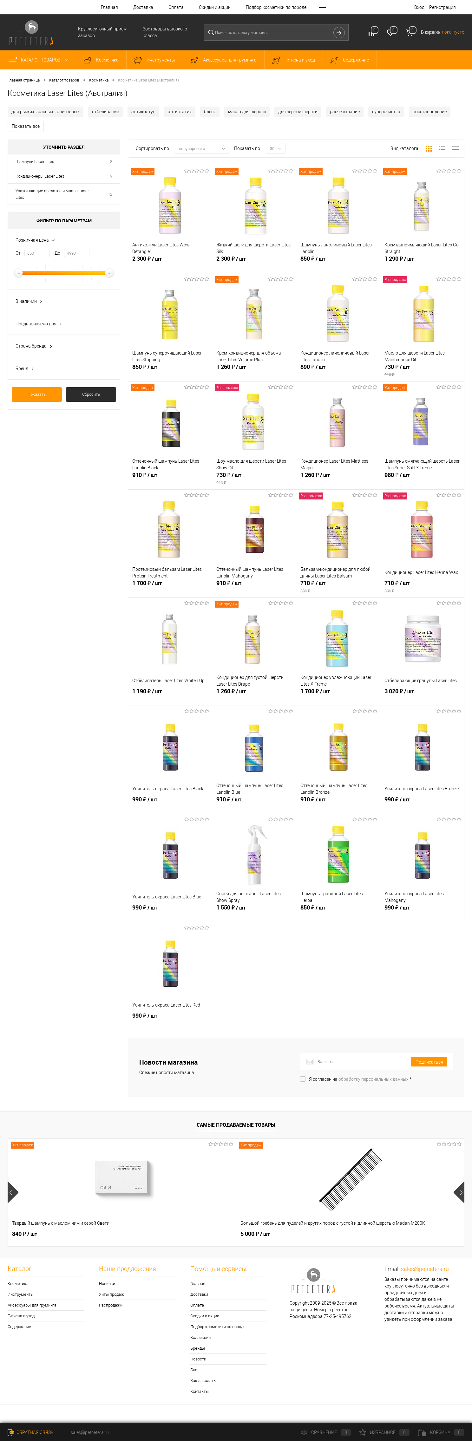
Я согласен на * (360, 1079)
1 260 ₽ (254, 372)
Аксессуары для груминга (32, 1305)
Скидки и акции (215, 7)
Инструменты (21, 1294)
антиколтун (143, 111)
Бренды (197, 1348)
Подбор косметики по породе (276, 7)
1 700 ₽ (170, 588)
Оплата (176, 7)
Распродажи (110, 1305)
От (18, 253)
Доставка (143, 7)
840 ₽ (24, 1233)
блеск (210, 111)
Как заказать (203, 1380)
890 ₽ (338, 372)
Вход (419, 7)
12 (110, 194)
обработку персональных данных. (374, 1079)
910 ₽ (170, 480)
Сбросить (91, 394)
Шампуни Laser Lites (35, 161)
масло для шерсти (247, 111)
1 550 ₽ (254, 913)
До (57, 253)
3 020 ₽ (422, 696)
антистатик (180, 111)
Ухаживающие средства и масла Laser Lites (52, 194)
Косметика (18, 1283)
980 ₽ (422, 480)
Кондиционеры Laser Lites (40, 176)
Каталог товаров (40, 60)
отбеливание (105, 111)
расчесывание (345, 111)
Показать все (26, 126)
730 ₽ (422, 372)
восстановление (430, 111)
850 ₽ (338, 264)
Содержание (19, 1326)
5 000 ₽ (141, 1233)
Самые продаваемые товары (236, 1124)
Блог (194, 1369)
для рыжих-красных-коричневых (45, 111)
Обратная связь (31, 1432)
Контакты (199, 1391)
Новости (198, 1359)
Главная (109, 7)
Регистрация (442, 7)
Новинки (107, 1283)
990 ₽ (170, 805)
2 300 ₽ (170, 264)
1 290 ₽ (422, 264)
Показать (37, 394)
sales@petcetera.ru (425, 1269)
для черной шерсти (298, 111)
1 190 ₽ (170, 696)
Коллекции (200, 1337)
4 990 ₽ (369, 1233)
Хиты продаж (111, 1294)
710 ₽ (338, 588)
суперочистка (386, 111)
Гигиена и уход (21, 1316)
